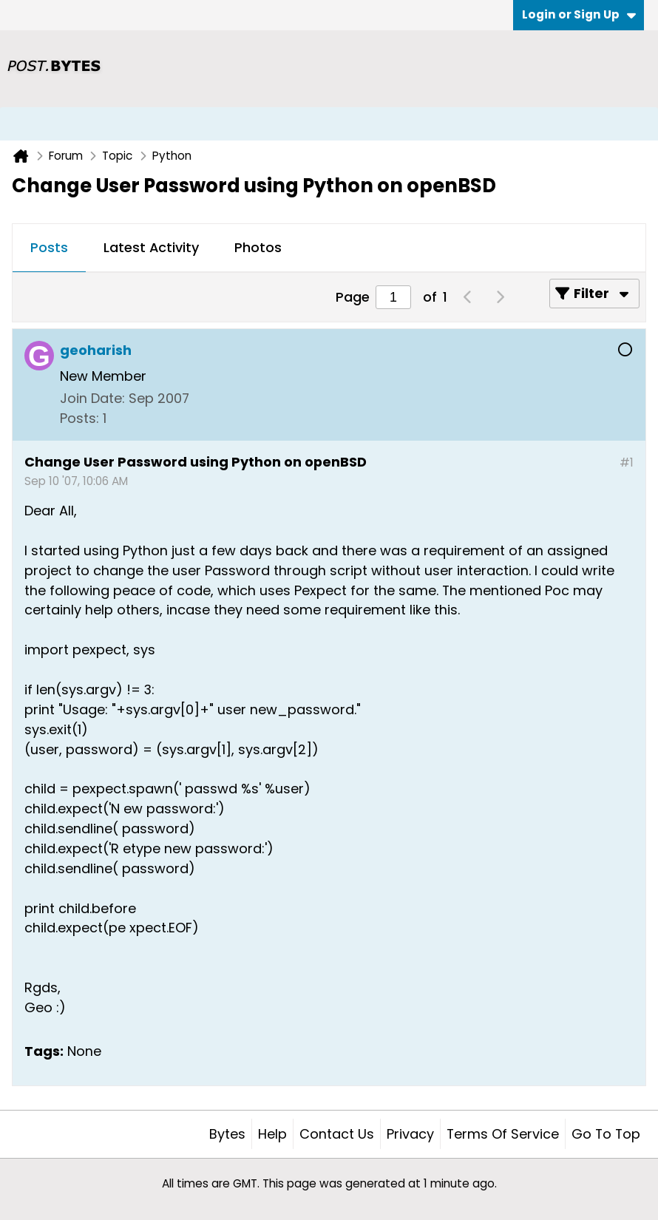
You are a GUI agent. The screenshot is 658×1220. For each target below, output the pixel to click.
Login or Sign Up (579, 14)
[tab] (49, 248)
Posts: (79, 418)
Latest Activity (151, 247)
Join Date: (92, 398)
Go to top (605, 1134)
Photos (258, 247)
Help (272, 1134)
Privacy (410, 1134)
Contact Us (336, 1134)
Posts (49, 247)
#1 (627, 462)
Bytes (227, 1134)
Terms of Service (503, 1134)
